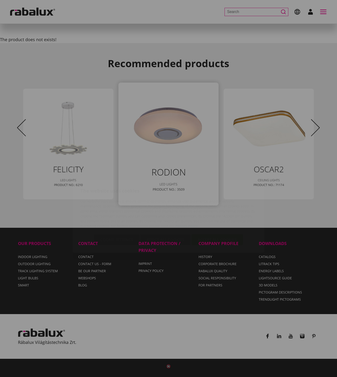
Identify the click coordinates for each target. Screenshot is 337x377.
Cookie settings (116, 212)
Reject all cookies (165, 212)
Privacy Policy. (187, 198)
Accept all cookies (217, 212)
